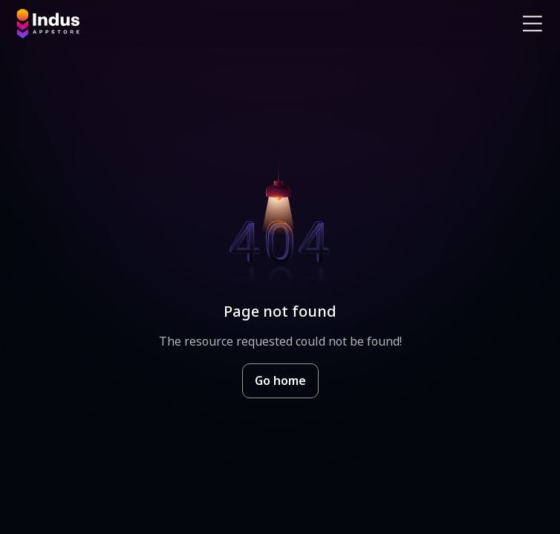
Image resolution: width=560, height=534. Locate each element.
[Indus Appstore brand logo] (142, 24)
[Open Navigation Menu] (532, 24)
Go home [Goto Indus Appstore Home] (280, 380)
